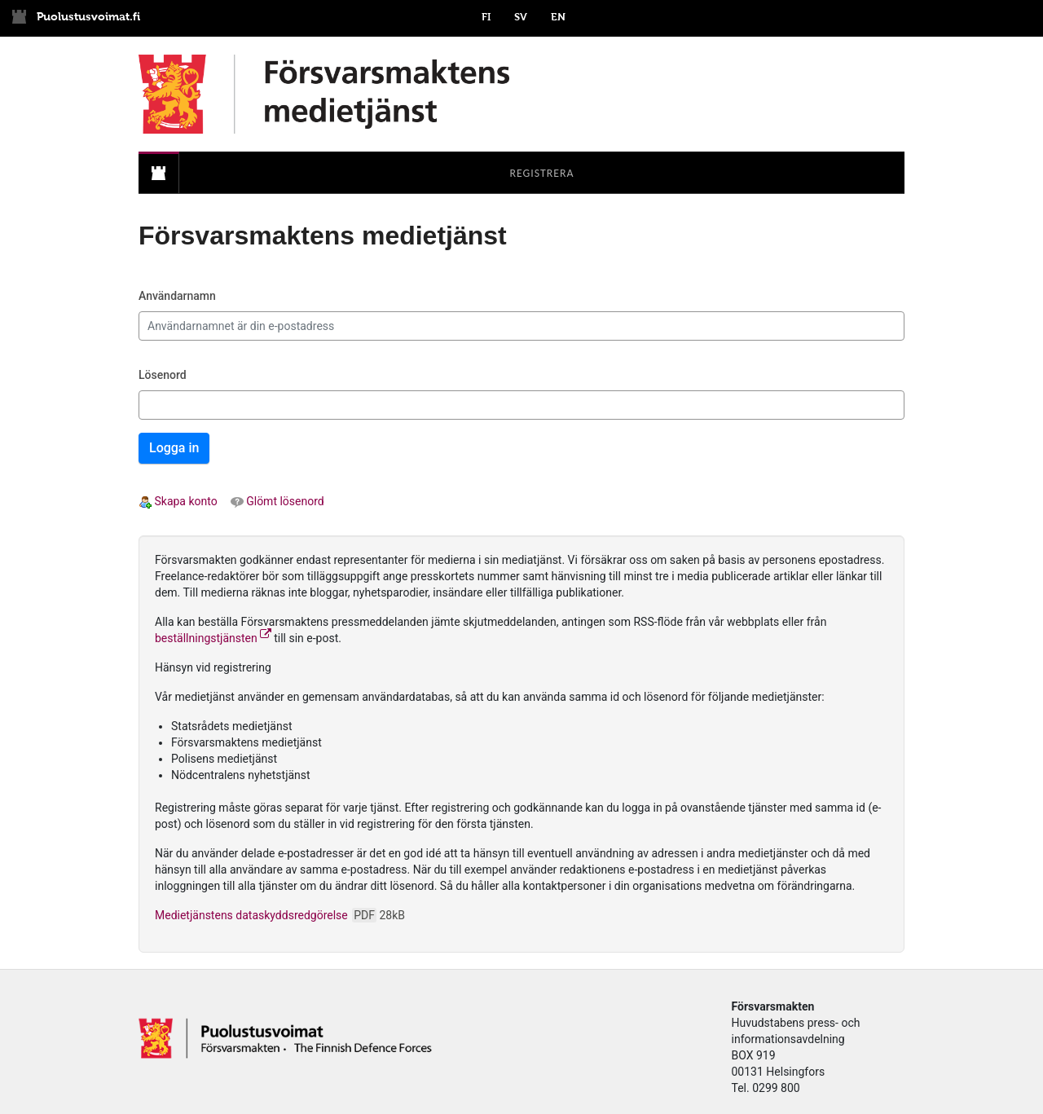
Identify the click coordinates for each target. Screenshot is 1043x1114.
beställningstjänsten (213, 638)
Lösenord (163, 374)
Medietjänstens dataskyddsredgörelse (280, 915)
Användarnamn (177, 295)
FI (486, 17)
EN (558, 17)
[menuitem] (158, 173)
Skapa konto (178, 501)
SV (520, 17)
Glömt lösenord (277, 501)
